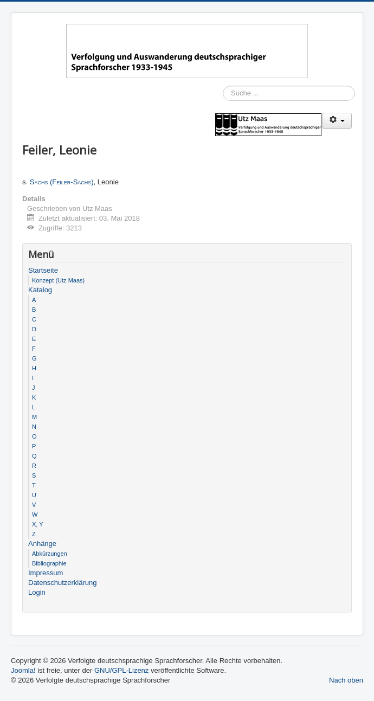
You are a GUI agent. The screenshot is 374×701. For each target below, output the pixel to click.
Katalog (40, 290)
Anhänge (42, 543)
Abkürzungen (49, 553)
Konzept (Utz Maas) (58, 280)
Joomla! (23, 670)
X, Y (37, 524)
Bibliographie (49, 563)
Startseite (43, 270)
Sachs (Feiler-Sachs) (62, 182)
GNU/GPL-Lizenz (121, 670)
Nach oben (346, 680)
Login (37, 592)
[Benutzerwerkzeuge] (337, 120)
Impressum (45, 573)
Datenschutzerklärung (62, 582)
